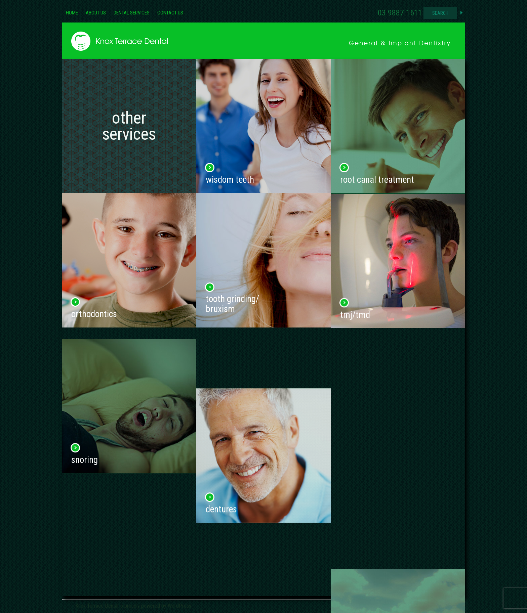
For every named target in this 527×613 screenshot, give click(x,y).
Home (72, 13)
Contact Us (170, 13)
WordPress (179, 606)
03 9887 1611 (400, 12)
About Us (96, 13)
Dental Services (132, 13)
